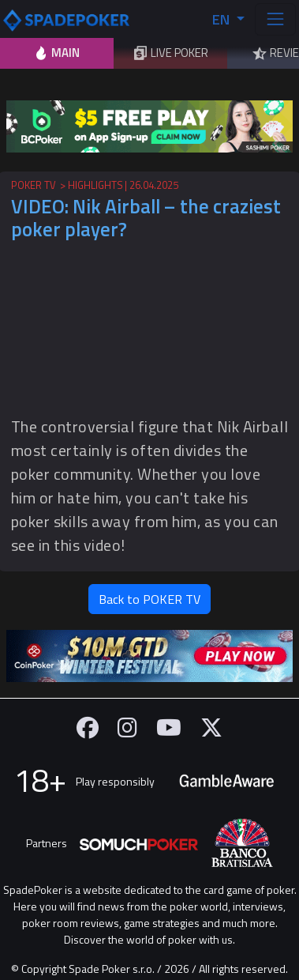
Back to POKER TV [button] (149, 599)
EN (222, 19)
